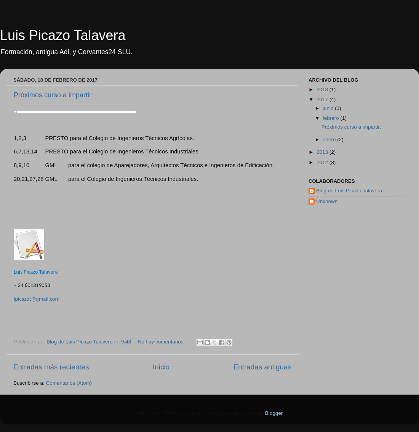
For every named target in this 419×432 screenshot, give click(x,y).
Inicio (161, 367)
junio (329, 108)
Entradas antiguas (262, 367)
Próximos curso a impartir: (53, 95)
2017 (323, 99)
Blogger (274, 413)
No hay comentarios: (162, 342)
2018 (323, 89)
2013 (323, 152)
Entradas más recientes (51, 367)
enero (330, 139)
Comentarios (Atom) (69, 383)
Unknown (326, 201)
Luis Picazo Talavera (63, 35)
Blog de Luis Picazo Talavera (349, 190)
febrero (332, 118)
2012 (323, 162)
